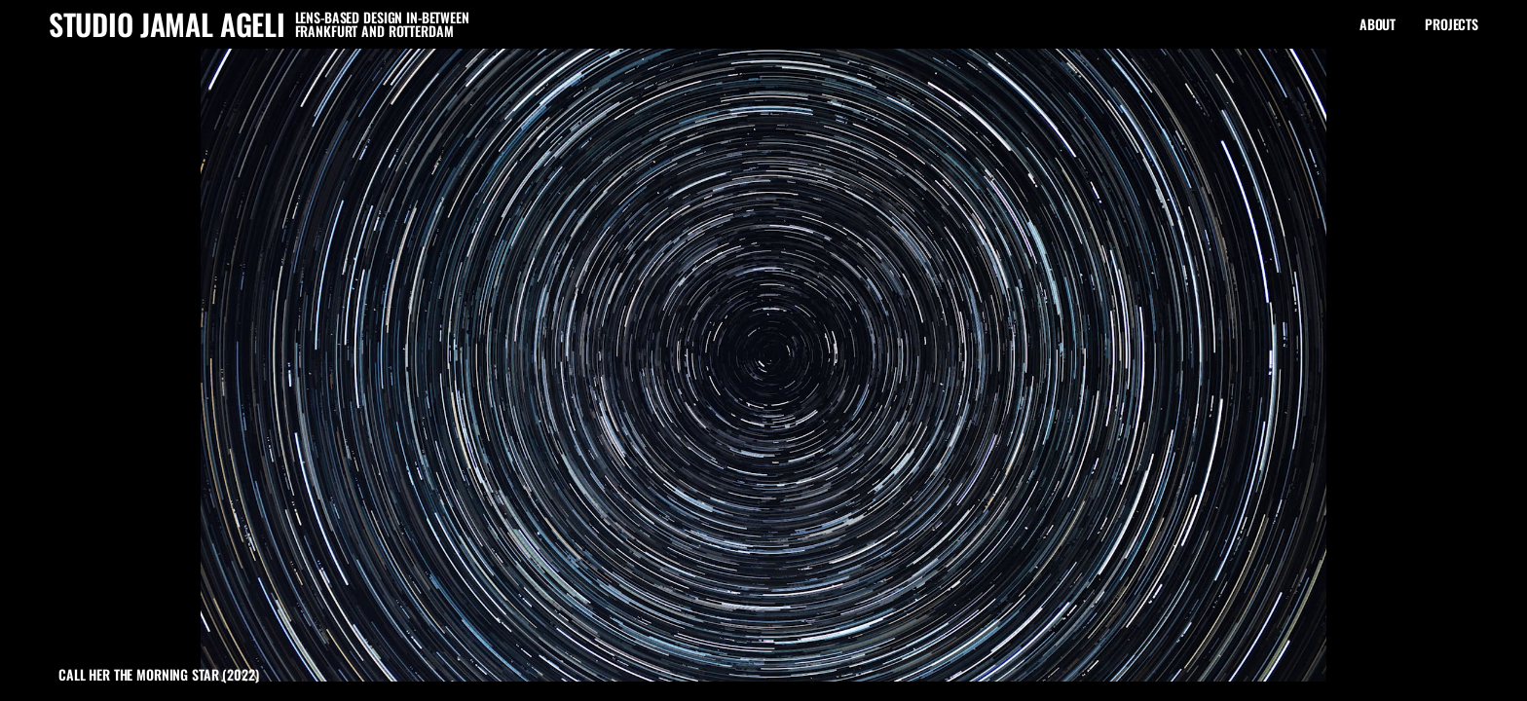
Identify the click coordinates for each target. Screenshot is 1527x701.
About (1377, 24)
